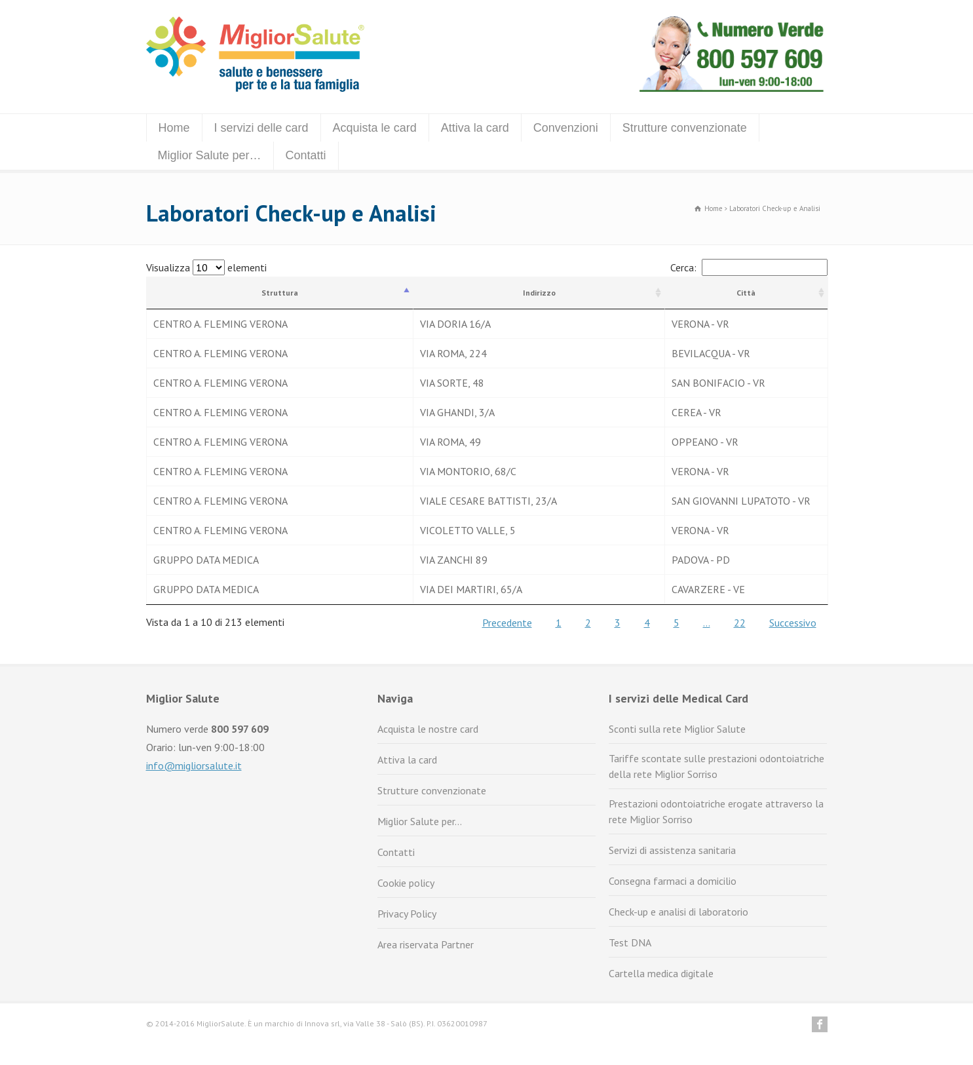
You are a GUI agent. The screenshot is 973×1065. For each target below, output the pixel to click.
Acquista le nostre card (427, 728)
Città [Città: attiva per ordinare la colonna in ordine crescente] (745, 293)
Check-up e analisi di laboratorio (678, 911)
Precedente (507, 622)
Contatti (306, 155)
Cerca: (749, 267)
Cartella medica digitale (661, 973)
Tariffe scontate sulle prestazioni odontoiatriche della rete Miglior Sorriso (716, 766)
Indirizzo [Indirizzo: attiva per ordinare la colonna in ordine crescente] (539, 293)
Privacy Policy (406, 913)
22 (740, 622)
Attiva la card (475, 127)
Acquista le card (375, 127)
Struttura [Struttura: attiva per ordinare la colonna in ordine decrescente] (279, 293)
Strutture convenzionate (684, 127)
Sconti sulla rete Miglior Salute (677, 728)
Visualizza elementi (206, 267)
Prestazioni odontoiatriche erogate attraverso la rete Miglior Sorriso (716, 811)
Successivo (792, 622)
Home (174, 127)
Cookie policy (405, 882)
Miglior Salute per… (209, 155)
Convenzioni (565, 127)
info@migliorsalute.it (194, 765)
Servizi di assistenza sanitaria (672, 850)
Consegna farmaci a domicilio (672, 880)
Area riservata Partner (425, 944)
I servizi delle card (261, 127)
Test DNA (630, 942)
